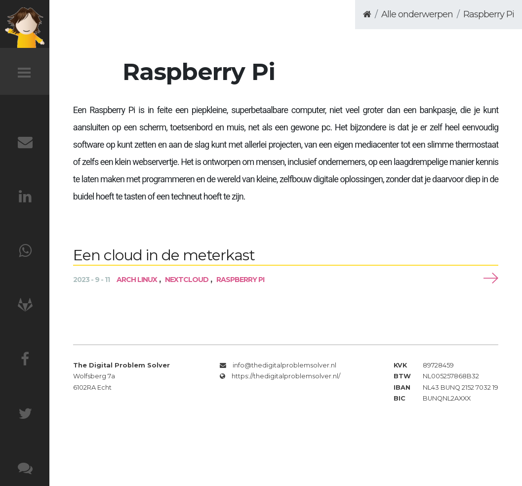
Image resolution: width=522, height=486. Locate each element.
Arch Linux (137, 279)
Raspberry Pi (488, 14)
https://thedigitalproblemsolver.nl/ (286, 376)
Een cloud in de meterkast (164, 255)
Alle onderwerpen (417, 14)
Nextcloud (186, 279)
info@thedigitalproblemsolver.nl (284, 365)
